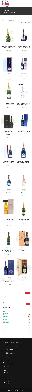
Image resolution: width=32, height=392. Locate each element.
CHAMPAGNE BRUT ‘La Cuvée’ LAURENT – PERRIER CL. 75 (23, 75)
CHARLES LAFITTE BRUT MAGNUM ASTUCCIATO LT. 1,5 (23, 279)
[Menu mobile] (17, 4)
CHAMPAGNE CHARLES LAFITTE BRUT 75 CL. (8, 192)
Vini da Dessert (6, 324)
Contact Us (13, 389)
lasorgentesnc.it (9, 357)
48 (27, 22)
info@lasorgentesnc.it (10, 353)
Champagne (8, 44)
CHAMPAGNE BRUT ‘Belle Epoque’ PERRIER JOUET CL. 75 (8, 47)
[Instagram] (7, 382)
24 (25, 22)
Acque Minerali (5, 327)
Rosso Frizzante (6, 322)
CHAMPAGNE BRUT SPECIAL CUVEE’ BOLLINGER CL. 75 (8, 162)
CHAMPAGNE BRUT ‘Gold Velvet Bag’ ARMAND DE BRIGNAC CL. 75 (23, 47)
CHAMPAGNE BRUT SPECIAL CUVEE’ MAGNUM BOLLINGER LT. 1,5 (23, 162)
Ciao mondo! (5, 362)
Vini (10, 44)
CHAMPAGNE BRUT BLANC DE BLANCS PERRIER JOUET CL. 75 (23, 104)
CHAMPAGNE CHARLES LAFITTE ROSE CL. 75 (23, 192)
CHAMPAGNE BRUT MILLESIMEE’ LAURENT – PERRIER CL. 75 (23, 132)
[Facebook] (4, 382)
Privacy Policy (18, 389)
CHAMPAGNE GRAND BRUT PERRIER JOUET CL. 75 (23, 220)
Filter (28, 304)
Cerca (3, 290)
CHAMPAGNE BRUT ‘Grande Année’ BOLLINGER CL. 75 (8, 75)
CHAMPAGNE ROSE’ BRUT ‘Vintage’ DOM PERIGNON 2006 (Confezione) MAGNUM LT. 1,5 (8, 280)
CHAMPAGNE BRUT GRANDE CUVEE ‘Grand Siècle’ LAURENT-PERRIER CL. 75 (8, 133)
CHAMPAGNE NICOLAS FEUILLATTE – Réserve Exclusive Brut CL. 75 (8, 250)
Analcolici (4, 329)
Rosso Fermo (5, 321)
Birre (4, 331)
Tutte (29, 22)
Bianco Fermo (5, 314)
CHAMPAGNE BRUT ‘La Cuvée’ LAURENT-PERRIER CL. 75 (8, 104)
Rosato (4, 311)
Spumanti (5, 317)
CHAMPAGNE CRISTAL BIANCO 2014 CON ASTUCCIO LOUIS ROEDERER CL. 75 (8, 221)
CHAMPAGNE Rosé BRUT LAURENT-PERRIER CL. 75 (23, 250)
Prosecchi (5, 319)
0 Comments (11, 363)
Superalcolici (5, 326)
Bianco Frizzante (6, 313)
